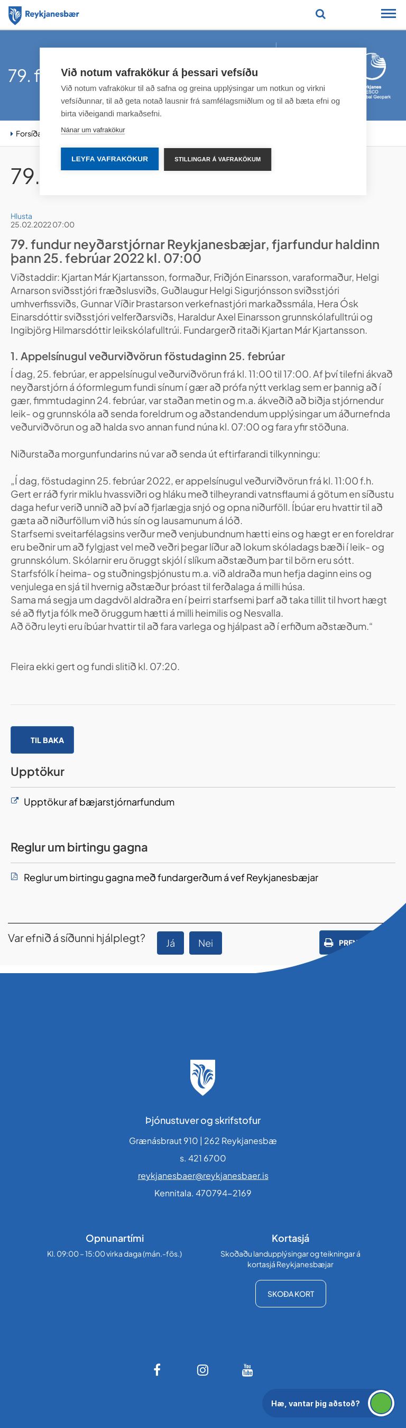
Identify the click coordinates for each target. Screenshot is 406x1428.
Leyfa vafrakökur (109, 159)
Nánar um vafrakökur (93, 130)
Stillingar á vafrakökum (217, 159)
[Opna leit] (320, 13)
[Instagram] (203, 1370)
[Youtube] (248, 1370)
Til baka (47, 740)
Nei (205, 943)
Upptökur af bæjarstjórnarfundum (99, 801)
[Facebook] (158, 1370)
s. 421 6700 (203, 1158)
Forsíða (29, 133)
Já (170, 943)
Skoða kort (290, 1293)
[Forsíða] (44, 14)
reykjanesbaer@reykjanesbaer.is (203, 1175)
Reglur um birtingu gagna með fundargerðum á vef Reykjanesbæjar (171, 877)
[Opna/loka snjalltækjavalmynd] (388, 15)
